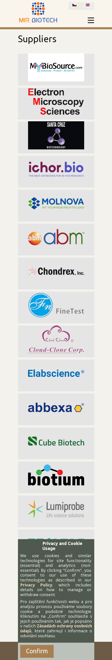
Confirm (37, 651)
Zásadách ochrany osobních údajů (56, 628)
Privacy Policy (36, 585)
